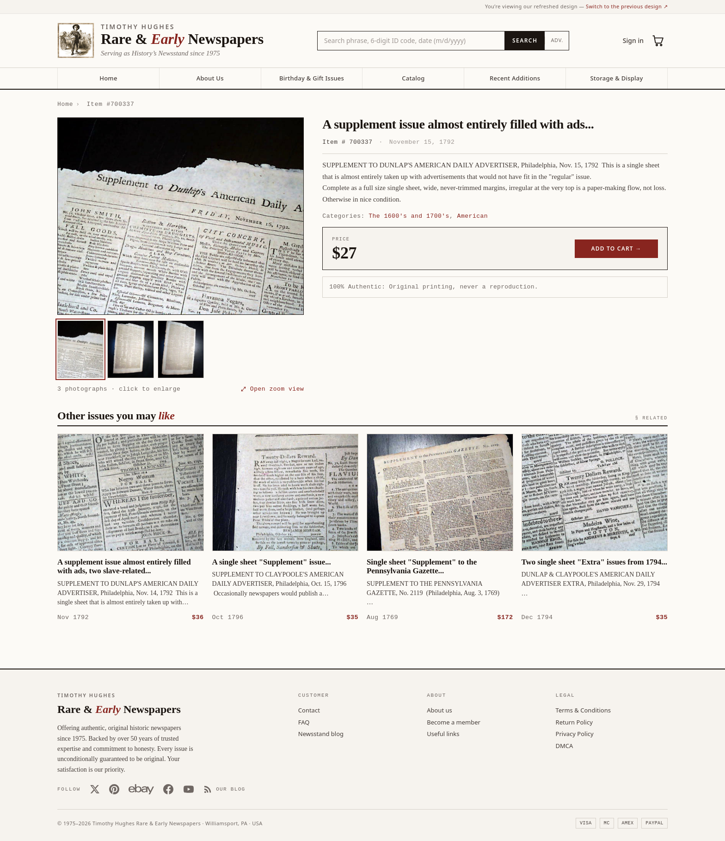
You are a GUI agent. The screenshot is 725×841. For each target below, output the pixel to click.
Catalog (413, 78)
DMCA (564, 745)
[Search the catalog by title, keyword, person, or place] (411, 40)
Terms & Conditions (583, 710)
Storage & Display (616, 78)
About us (439, 710)
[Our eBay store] (141, 789)
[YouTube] (189, 789)
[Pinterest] (114, 789)
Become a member (453, 722)
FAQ (304, 722)
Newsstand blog (321, 733)
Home (108, 78)
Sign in (633, 40)
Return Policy (574, 722)
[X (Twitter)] (95, 789)
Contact (309, 710)
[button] (180, 216)
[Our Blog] (224, 788)
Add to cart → (616, 248)
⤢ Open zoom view (272, 389)
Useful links (443, 733)
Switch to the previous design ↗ (627, 6)
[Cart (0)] (658, 40)
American (472, 216)
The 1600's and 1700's (409, 216)
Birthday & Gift (311, 78)
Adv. (557, 40)
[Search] (524, 40)
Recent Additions (515, 78)
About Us (210, 78)
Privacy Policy (575, 733)
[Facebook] (168, 789)
